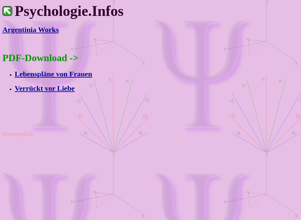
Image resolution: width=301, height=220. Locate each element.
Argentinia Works (30, 30)
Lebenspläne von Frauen (53, 74)
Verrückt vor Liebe (45, 88)
